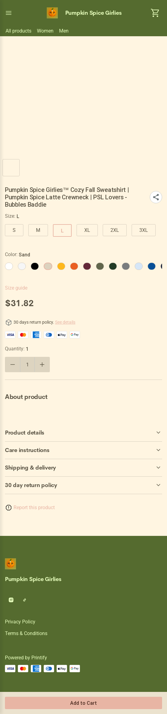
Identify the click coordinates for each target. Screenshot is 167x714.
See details (65, 322)
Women (45, 31)
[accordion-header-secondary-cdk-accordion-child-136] (83, 485)
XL (87, 230)
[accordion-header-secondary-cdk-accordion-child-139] (83, 467)
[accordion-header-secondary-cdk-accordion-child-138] (83, 450)
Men (64, 31)
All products (18, 31)
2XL (114, 230)
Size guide (16, 288)
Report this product (34, 507)
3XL (143, 230)
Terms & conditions (26, 633)
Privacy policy (20, 622)
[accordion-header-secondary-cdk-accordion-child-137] (83, 432)
